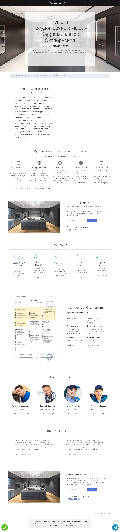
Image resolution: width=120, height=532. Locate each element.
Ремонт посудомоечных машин (42, 76)
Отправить (92, 220)
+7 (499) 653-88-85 (60, 46)
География (42, 3)
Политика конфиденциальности (52, 514)
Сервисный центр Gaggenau (20, 76)
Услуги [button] (32, 3)
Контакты (87, 3)
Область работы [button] (72, 514)
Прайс (78, 3)
